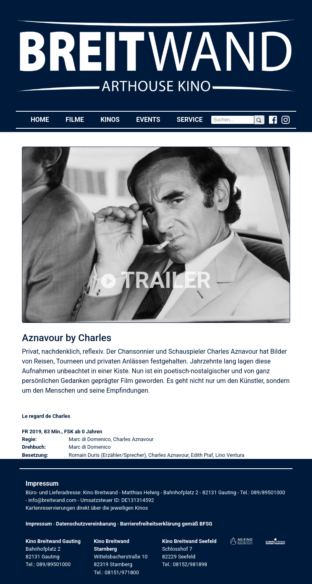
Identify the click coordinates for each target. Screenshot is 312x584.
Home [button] (43, 119)
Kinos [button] (114, 119)
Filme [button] (78, 119)
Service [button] (194, 119)
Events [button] (152, 119)
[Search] (232, 119)
